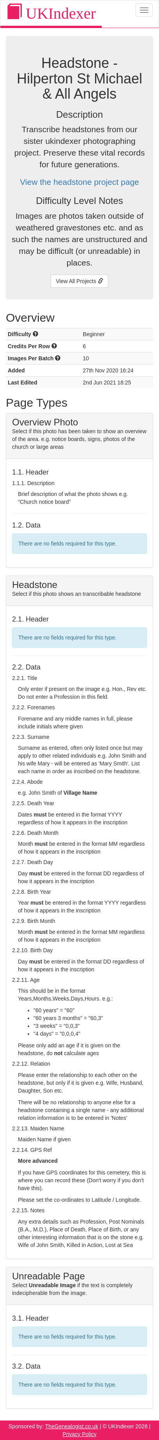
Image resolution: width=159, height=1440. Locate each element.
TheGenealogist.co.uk (71, 1426)
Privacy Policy (79, 1434)
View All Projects (79, 281)
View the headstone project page (79, 181)
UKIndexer (51, 13)
